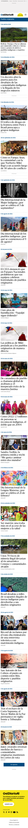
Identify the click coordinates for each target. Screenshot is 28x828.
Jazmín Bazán (3, 92)
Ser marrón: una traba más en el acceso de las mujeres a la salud (13, 526)
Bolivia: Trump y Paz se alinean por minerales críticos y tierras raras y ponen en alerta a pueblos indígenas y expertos (13, 47)
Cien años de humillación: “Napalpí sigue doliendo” (12, 313)
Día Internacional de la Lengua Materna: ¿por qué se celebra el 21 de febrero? (13, 491)
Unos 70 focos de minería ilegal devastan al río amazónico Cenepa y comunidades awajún (13, 561)
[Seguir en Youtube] (14, 812)
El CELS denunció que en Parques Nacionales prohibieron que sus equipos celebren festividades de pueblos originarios (13, 276)
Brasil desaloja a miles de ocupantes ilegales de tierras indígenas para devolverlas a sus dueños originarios (14, 599)
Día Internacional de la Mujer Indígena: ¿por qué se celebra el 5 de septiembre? (13, 204)
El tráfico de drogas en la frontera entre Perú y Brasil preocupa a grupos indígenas (13, 126)
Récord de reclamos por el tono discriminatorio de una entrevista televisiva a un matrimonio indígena (14, 637)
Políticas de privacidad (14, 822)
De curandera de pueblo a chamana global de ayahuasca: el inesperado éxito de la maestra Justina (14, 383)
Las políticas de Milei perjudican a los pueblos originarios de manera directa (14, 347)
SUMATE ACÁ (8, 804)
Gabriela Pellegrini (5, 317)
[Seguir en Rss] (17, 812)
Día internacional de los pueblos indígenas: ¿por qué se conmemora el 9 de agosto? (13, 237)
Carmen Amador (4, 530)
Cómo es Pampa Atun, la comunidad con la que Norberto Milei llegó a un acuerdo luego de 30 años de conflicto (14, 163)
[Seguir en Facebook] (6, 812)
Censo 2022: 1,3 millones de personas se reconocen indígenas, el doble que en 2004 (14, 420)
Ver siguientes (14, 764)
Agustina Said (4, 427)
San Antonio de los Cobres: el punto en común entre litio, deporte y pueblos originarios (11, 676)
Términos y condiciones (14, 824)
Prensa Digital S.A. (14, 820)
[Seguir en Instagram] (11, 812)
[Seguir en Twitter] (4, 812)
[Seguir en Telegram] (8, 812)
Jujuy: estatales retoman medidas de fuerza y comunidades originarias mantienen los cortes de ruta (14, 752)
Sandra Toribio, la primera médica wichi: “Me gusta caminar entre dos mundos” (13, 456)
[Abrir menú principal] (26, 14)
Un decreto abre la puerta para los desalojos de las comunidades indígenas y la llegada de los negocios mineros (13, 84)
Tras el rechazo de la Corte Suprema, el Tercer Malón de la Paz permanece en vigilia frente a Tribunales (13, 714)
